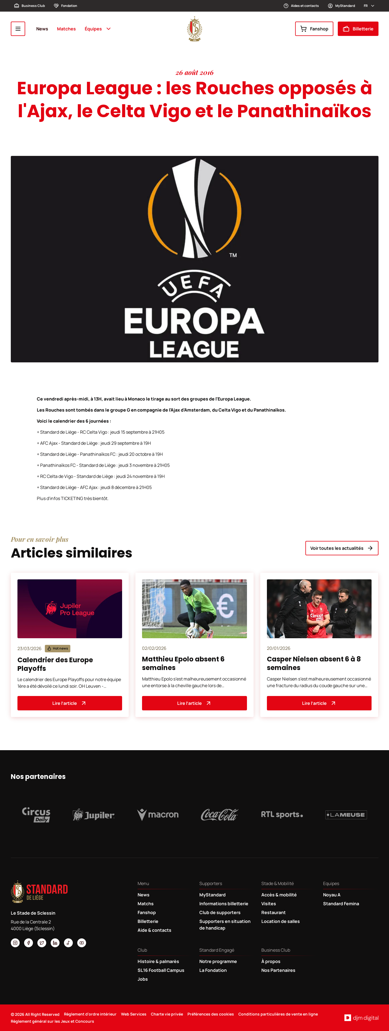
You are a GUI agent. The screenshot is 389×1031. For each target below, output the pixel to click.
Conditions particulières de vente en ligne (278, 1014)
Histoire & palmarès (158, 961)
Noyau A (332, 895)
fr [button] (369, 5)
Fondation (65, 5)
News (42, 29)
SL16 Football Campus (161, 970)
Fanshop (314, 28)
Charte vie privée (167, 1014)
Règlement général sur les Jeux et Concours (52, 1021)
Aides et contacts (301, 5)
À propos (270, 961)
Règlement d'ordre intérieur (90, 1014)
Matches (66, 29)
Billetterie (358, 28)
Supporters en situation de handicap (225, 924)
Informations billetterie (223, 904)
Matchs (146, 904)
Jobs (143, 979)
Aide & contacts (154, 930)
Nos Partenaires (278, 970)
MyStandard (341, 5)
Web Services (133, 1014)
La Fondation (213, 970)
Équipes (98, 28)
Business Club (29, 5)
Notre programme (218, 961)
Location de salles (280, 921)
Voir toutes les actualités (341, 548)
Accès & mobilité (279, 895)
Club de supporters (220, 912)
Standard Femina (341, 904)
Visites (268, 904)
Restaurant (273, 912)
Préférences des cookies (210, 1014)
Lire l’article (69, 703)
